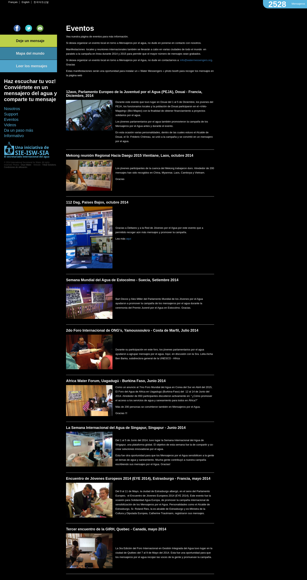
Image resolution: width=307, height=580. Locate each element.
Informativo (14, 135)
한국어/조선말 (41, 2)
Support (11, 114)
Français (13, 2)
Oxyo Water (26, 165)
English (25, 2)
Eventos (11, 119)
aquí (128, 238)
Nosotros (12, 108)
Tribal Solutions (49, 165)
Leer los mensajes (31, 66)
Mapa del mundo (30, 53)
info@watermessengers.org (196, 60)
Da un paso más (18, 130)
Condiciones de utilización (15, 167)
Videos (10, 125)
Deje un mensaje (30, 41)
